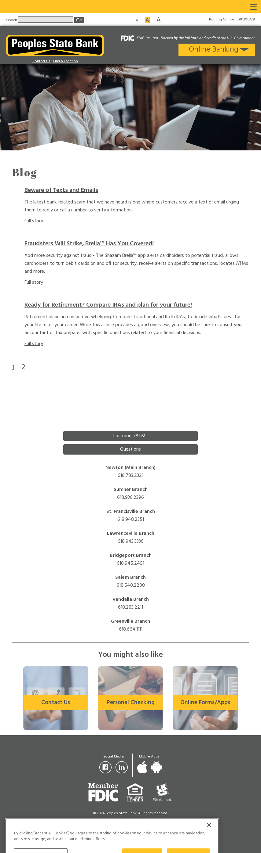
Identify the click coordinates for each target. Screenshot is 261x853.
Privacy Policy (130, 819)
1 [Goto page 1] (13, 368)
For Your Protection (130, 825)
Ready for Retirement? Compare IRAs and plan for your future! (108, 305)
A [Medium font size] (147, 20)
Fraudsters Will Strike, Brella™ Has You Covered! (89, 244)
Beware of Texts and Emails (61, 190)
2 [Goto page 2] (23, 367)
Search (12, 20)
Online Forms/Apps (205, 702)
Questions (130, 449)
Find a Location (65, 61)
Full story (33, 221)
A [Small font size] (137, 20)
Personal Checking (131, 702)
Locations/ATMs (130, 436)
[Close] (209, 837)
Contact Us (41, 61)
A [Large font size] (158, 19)
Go (79, 19)
